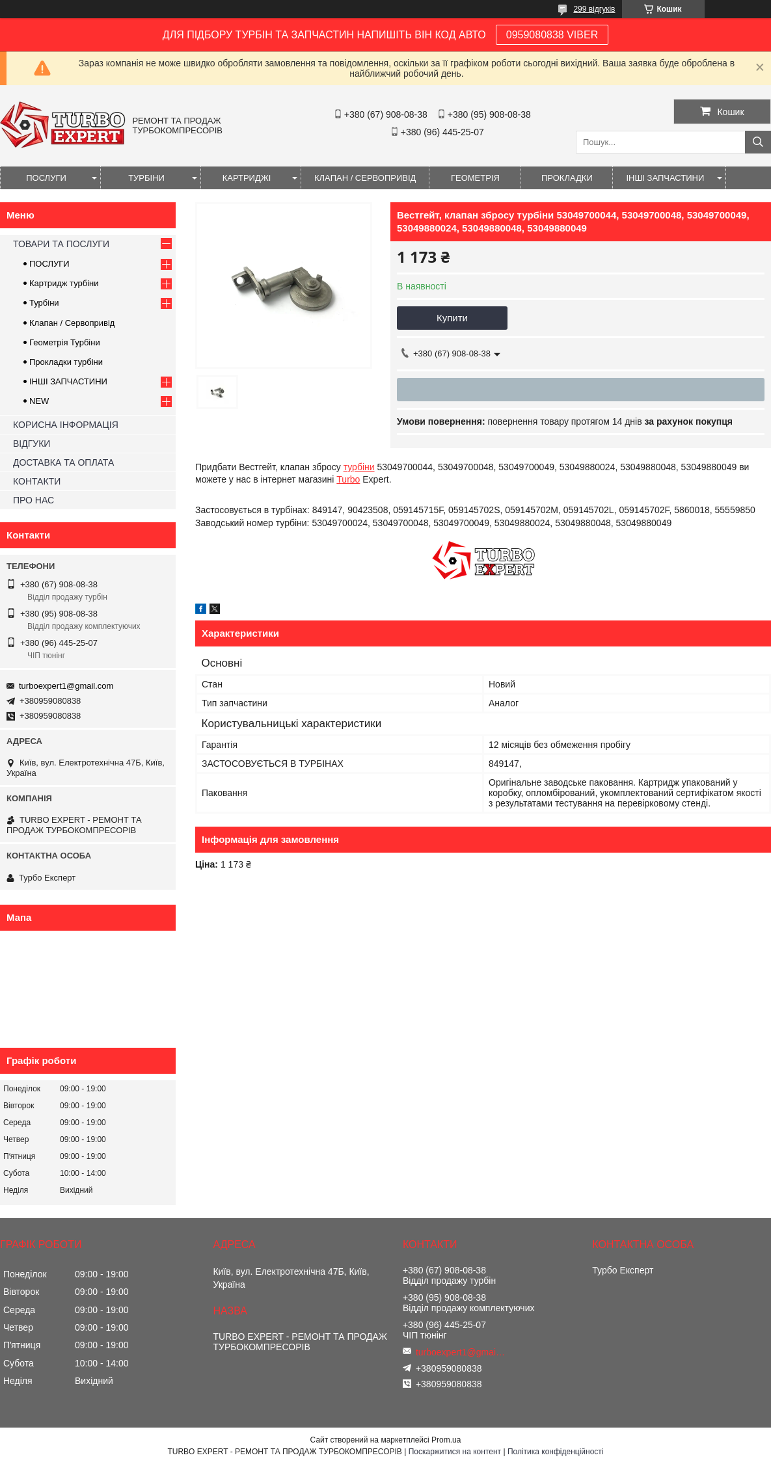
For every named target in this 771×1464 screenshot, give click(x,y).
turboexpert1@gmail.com (66, 686)
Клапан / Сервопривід (72, 323)
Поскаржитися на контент (455, 1451)
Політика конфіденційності (555, 1451)
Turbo (348, 479)
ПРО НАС (33, 500)
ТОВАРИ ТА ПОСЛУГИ (61, 244)
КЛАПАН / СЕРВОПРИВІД (365, 178)
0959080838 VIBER (552, 34)
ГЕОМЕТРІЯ (475, 178)
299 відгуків (594, 9)
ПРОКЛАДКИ (567, 178)
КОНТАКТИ (37, 481)
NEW (39, 401)
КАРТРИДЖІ (247, 178)
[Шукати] (758, 142)
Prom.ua (446, 1439)
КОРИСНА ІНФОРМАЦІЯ (65, 424)
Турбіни (44, 303)
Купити (452, 317)
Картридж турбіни (64, 283)
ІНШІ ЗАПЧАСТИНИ (665, 178)
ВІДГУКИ (31, 443)
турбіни (359, 467)
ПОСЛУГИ (46, 178)
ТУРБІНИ (146, 178)
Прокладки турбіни (66, 362)
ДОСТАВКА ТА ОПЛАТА (63, 462)
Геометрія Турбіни (64, 342)
